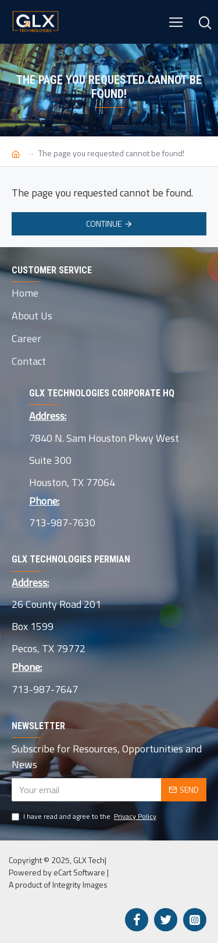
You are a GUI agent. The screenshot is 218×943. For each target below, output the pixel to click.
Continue (103, 223)
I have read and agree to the (85, 816)
